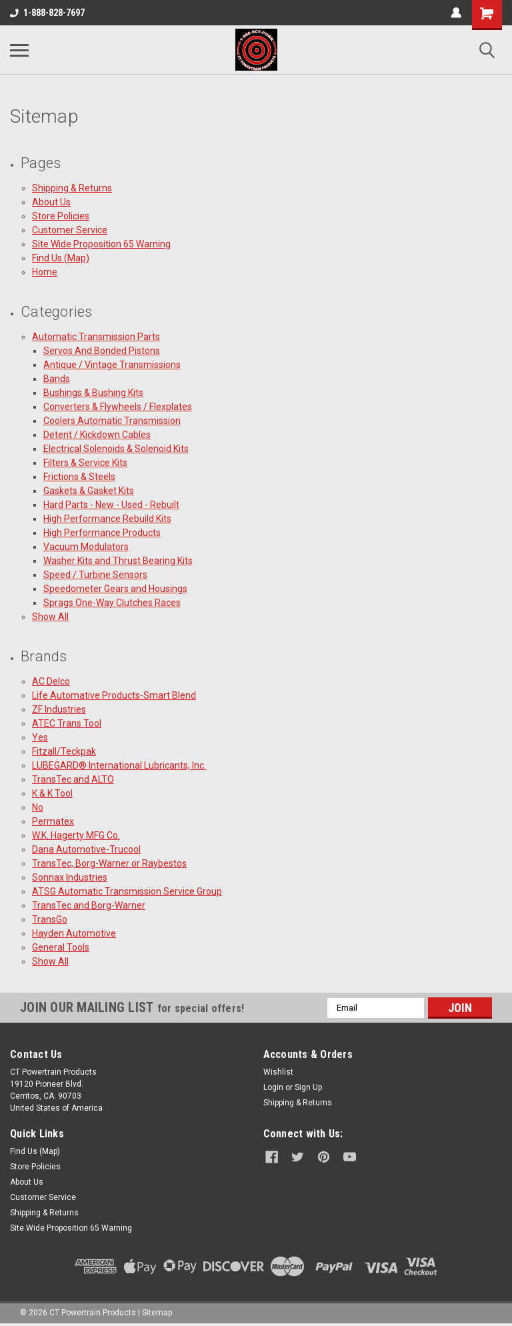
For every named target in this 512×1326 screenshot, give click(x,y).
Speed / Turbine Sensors (95, 574)
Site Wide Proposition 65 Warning (101, 244)
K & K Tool (52, 793)
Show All (50, 616)
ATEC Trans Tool (66, 723)
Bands (56, 378)
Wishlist (278, 1072)
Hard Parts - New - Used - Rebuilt (111, 504)
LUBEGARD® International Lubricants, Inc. (119, 765)
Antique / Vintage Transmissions (112, 364)
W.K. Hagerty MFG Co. (76, 835)
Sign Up (308, 1087)
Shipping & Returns (72, 188)
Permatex (53, 821)
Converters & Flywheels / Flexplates (117, 406)
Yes (40, 737)
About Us (51, 202)
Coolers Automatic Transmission (112, 420)
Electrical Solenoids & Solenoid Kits (116, 448)
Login (273, 1087)
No (37, 807)
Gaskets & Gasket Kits (88, 490)
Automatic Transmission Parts (96, 336)
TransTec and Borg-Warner (88, 905)
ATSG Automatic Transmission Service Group (127, 891)
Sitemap (157, 1312)
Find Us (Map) (60, 258)
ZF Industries (59, 709)
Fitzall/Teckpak (64, 751)
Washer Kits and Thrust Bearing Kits (118, 560)
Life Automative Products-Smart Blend (114, 695)
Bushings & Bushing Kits (93, 392)
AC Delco (51, 681)
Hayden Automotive (74, 933)
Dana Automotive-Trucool (86, 849)
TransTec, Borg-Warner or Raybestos (109, 863)
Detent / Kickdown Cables (97, 434)
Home (44, 272)
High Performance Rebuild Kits (107, 518)
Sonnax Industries (69, 877)
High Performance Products (102, 532)
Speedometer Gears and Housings (115, 588)
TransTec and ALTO (73, 779)
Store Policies (60, 216)
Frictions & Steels (79, 476)
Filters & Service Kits (85, 462)
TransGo (49, 919)
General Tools (60, 947)
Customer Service (69, 230)
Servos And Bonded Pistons (101, 350)
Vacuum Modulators (86, 546)
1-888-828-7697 (47, 12)
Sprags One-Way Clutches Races (112, 602)
